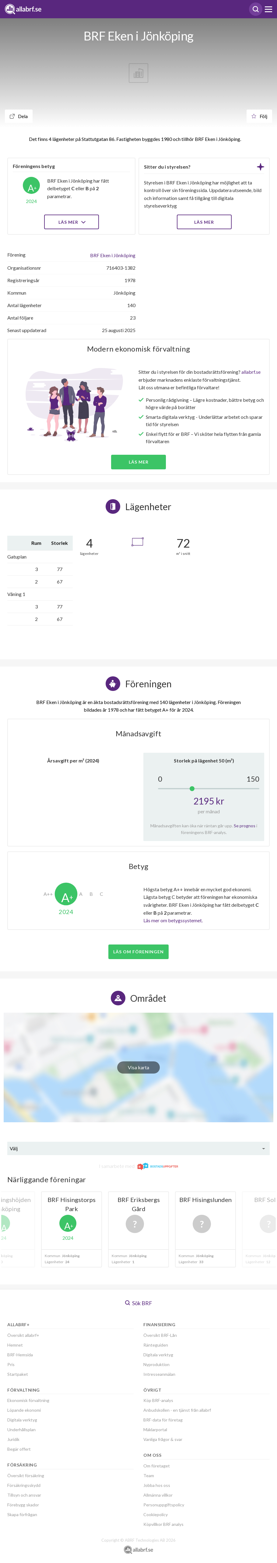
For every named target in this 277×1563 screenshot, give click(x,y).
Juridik (13, 1439)
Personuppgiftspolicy (163, 1504)
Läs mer (71, 222)
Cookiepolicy (155, 1514)
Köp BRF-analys (158, 1400)
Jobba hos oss (156, 1485)
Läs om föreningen (138, 951)
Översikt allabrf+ (23, 1335)
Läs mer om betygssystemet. (173, 920)
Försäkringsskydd (23, 1485)
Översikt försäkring (25, 1475)
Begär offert (19, 1449)
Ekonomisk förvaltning (28, 1400)
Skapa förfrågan (22, 1514)
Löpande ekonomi (24, 1410)
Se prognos (244, 825)
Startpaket (17, 1374)
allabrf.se (251, 372)
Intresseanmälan (159, 1374)
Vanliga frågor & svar (162, 1439)
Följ (259, 116)
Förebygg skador (23, 1504)
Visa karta (138, 1067)
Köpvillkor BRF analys (163, 1524)
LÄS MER (204, 222)
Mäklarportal (155, 1429)
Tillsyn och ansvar (24, 1495)
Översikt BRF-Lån (160, 1335)
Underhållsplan (21, 1429)
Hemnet (15, 1344)
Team (148, 1475)
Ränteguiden (155, 1344)
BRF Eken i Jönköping (112, 255)
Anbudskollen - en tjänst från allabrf (177, 1410)
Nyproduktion (156, 1364)
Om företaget (156, 1465)
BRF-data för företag (163, 1419)
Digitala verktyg (22, 1419)
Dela (19, 116)
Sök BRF (138, 1303)
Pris (11, 1364)
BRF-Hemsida (20, 1354)
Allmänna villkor (158, 1495)
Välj (14, 1148)
